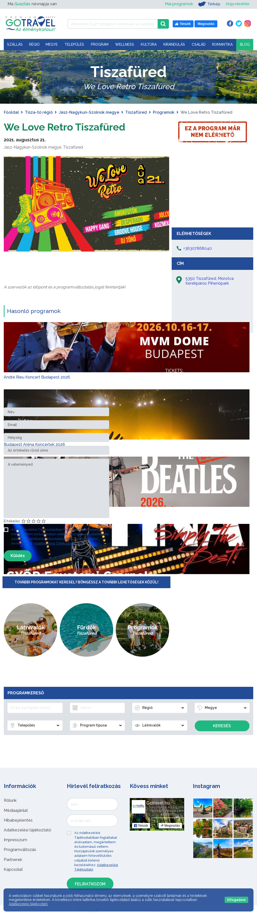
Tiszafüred (136, 112)
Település (74, 44)
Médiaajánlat (16, 810)
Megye (52, 44)
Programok (163, 112)
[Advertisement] (212, 187)
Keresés (222, 725)
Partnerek (13, 859)
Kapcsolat (13, 869)
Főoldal (11, 112)
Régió (34, 44)
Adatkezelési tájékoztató (27, 830)
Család (199, 44)
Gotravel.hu (158, 803)
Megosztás (170, 825)
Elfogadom (236, 900)
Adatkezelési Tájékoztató (54, 543)
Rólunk (10, 800)
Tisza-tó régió (39, 112)
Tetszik (141, 825)
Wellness (124, 44)
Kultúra (149, 44)
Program (99, 44)
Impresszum (15, 839)
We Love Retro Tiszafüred (65, 127)
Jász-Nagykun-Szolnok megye (89, 112)
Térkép (209, 4)
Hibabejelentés (18, 820)
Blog (245, 44)
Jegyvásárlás (237, 4)
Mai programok (179, 4)
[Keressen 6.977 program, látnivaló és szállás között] (113, 24)
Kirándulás (174, 44)
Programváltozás (20, 849)
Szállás (15, 44)
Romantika (222, 44)
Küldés (18, 555)
